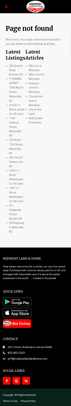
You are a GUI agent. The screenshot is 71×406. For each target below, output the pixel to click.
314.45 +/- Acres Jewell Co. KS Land (16, 109)
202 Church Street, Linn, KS (16, 162)
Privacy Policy (28, 401)
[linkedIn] (26, 381)
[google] (16, 381)
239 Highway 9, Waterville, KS (16, 227)
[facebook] (7, 381)
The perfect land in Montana (36, 101)
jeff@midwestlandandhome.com (28, 358)
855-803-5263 (16, 352)
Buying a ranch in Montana (34, 87)
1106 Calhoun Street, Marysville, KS (15, 127)
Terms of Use (10, 401)
